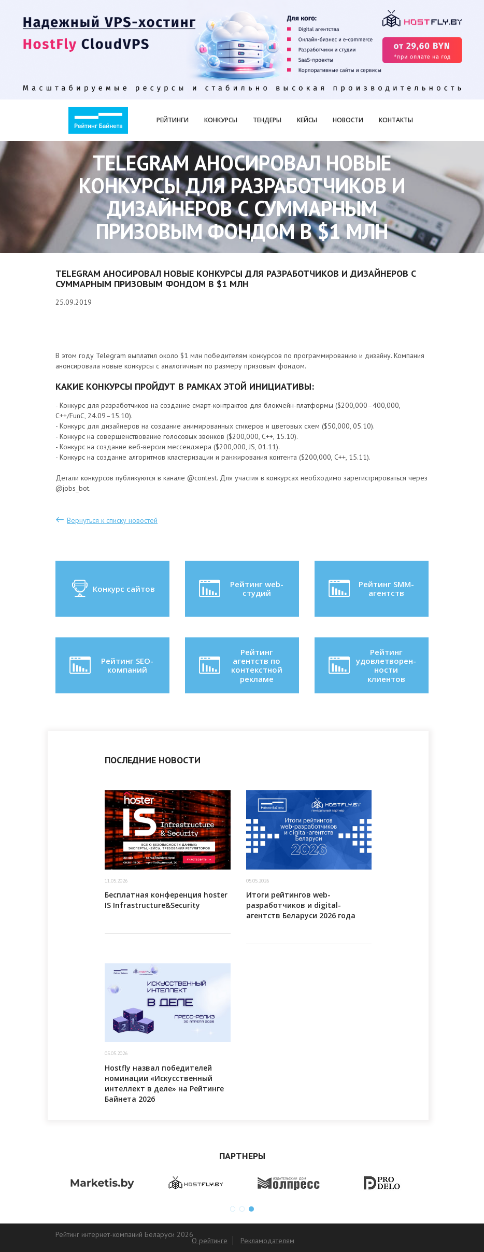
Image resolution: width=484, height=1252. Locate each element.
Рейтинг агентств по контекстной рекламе (239, 665)
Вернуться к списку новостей (112, 520)
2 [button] (242, 1209)
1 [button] (232, 1209)
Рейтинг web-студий (240, 588)
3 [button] (251, 1209)
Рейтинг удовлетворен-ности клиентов (371, 665)
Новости (348, 120)
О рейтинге (209, 1240)
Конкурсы (220, 120)
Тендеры (267, 120)
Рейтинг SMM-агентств (370, 588)
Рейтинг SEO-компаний (110, 665)
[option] (102, 1183)
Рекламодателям (267, 1240)
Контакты (396, 120)
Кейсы (307, 120)
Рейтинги (172, 120)
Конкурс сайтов (112, 588)
